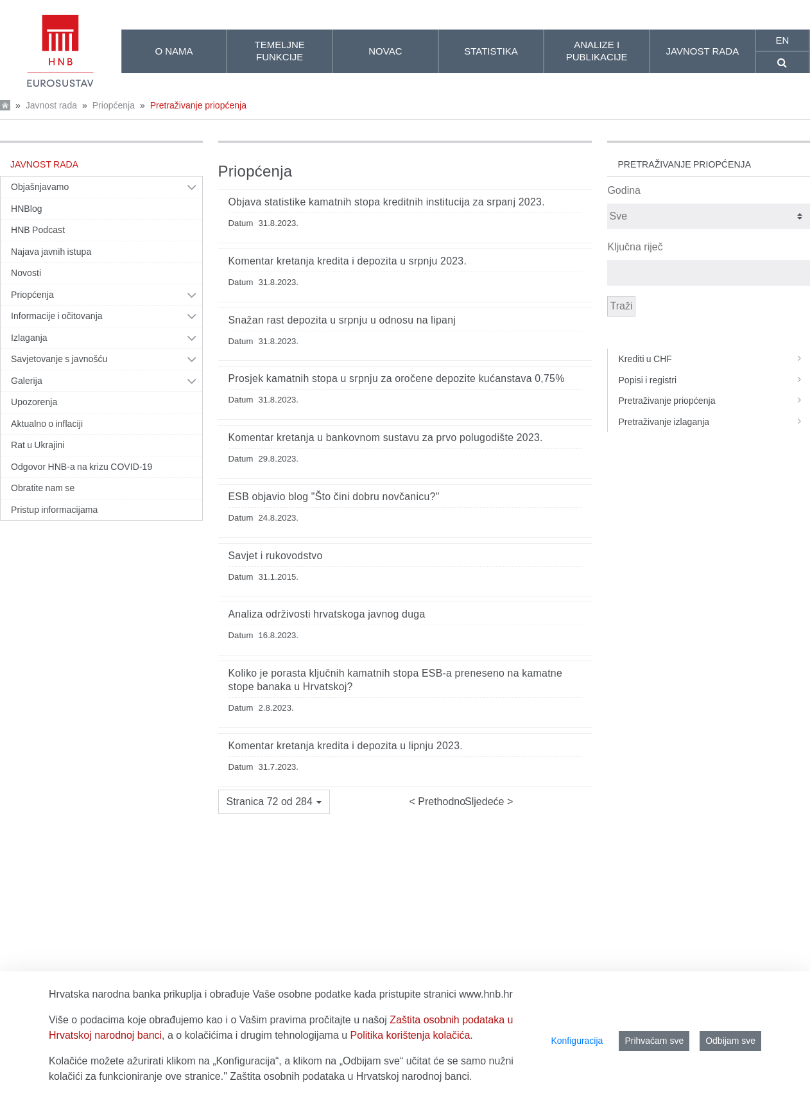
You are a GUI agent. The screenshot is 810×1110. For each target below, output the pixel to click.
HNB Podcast (38, 230)
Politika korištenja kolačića (410, 1035)
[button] (274, 802)
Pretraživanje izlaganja (713, 422)
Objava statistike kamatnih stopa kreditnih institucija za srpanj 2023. (386, 201)
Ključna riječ (634, 246)
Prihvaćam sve (654, 1041)
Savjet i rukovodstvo (275, 555)
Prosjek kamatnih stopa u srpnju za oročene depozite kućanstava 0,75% (396, 378)
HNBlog (26, 209)
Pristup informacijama (54, 510)
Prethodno (440, 801)
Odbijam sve (730, 1041)
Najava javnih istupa (51, 252)
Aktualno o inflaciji (47, 424)
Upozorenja (34, 402)
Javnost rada (51, 105)
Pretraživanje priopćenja (198, 105)
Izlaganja (29, 338)
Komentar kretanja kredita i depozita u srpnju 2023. (347, 261)
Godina (624, 190)
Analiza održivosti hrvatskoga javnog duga (327, 614)
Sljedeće (486, 801)
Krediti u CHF (713, 359)
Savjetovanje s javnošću (59, 359)
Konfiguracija (577, 1041)
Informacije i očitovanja (57, 316)
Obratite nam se (42, 488)
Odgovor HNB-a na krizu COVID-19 (81, 467)
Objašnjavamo (40, 187)
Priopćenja (113, 105)
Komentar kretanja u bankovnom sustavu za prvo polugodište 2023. (385, 437)
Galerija (26, 381)
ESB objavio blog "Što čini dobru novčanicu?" (334, 496)
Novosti (26, 273)
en (782, 40)
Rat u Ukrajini (38, 445)
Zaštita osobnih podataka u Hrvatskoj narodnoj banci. (351, 1076)
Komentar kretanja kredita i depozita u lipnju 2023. (345, 745)
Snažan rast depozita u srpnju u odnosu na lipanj (342, 320)
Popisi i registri (713, 380)
